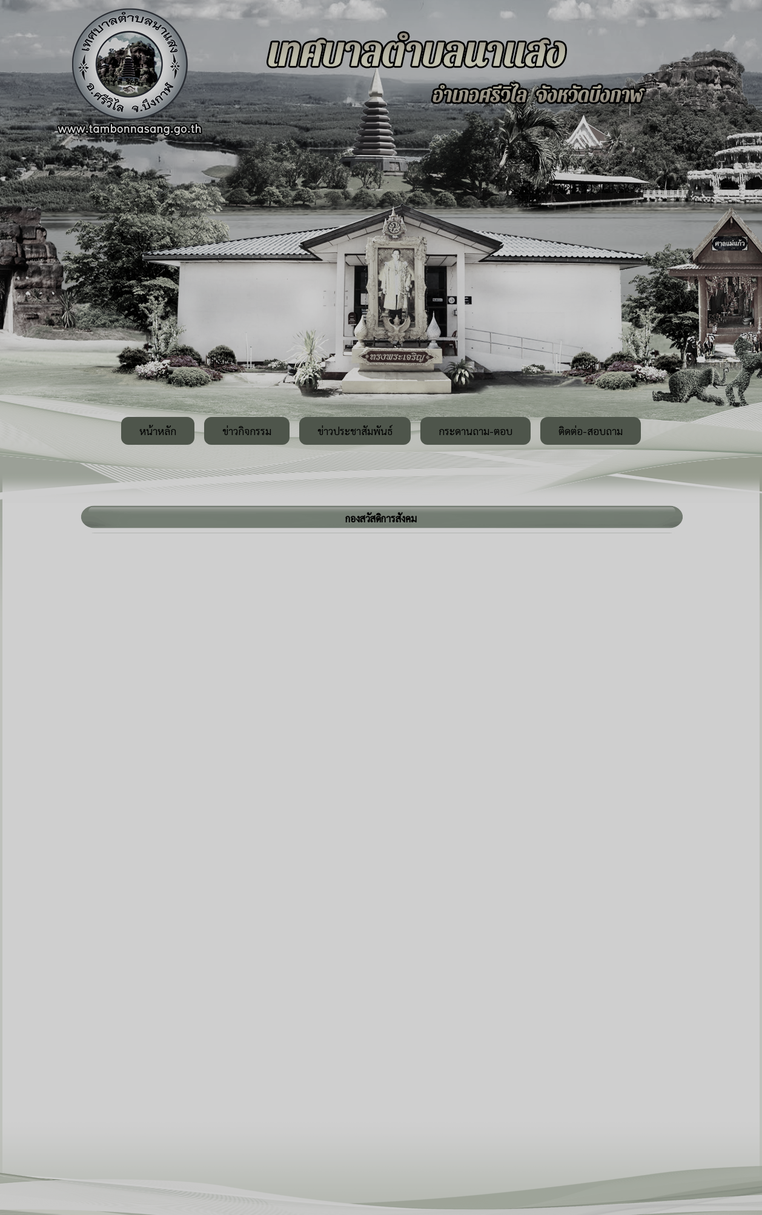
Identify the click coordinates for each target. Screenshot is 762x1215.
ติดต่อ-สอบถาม (590, 431)
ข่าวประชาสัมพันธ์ (355, 431)
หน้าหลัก (157, 431)
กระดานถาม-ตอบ (475, 431)
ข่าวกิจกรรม (246, 431)
